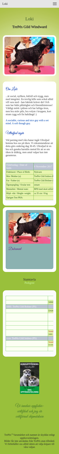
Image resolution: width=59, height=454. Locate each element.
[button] (55, 4)
